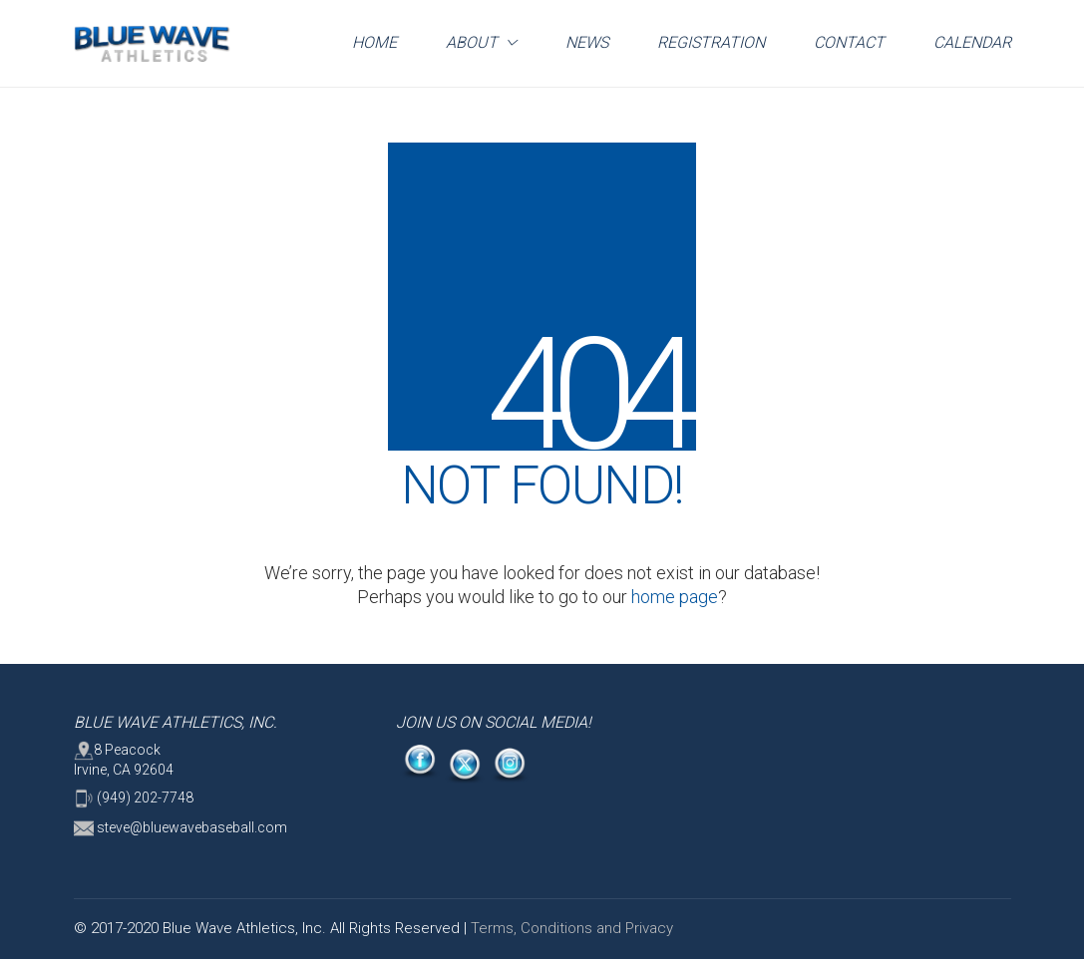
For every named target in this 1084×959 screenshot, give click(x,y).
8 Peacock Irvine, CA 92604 (124, 759)
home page (674, 596)
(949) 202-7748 (133, 798)
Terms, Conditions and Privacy (572, 928)
